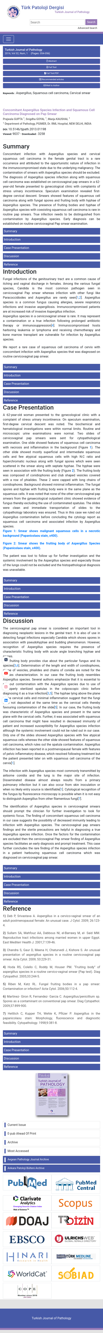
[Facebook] (6, 646)
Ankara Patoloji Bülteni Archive (26, 1168)
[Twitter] (6, 660)
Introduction (12, 239)
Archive (13, 1142)
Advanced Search (87, 28)
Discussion (11, 256)
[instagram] (6, 687)
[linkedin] (6, 700)
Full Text (51, 67)
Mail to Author (52, 85)
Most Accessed (18, 1151)
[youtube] (6, 673)
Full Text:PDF (51, 73)
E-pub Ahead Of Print (22, 1133)
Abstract (51, 61)
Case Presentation (16, 248)
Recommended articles (51, 79)
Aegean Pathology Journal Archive (28, 1159)
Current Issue (17, 1125)
